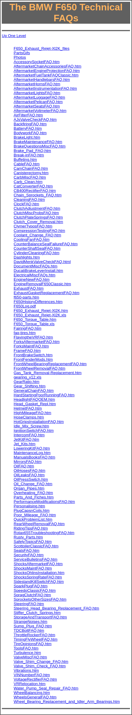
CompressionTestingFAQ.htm (39, 230)
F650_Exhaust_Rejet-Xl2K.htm (41, 310)
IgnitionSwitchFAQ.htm (34, 430)
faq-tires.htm (25, 333)
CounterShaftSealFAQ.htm (37, 248)
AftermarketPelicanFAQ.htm (38, 102)
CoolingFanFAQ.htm (32, 239)
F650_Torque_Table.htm (35, 319)
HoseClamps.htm (29, 417)
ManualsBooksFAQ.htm (34, 457)
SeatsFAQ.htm (26, 550)
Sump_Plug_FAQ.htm (33, 626)
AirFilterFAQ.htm (28, 115)
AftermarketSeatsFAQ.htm (37, 106)
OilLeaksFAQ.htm (29, 475)
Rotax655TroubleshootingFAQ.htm (44, 532)
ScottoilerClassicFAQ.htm (36, 546)
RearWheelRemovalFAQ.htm (39, 524)
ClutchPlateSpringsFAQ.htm (38, 217)
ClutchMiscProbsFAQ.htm (36, 213)
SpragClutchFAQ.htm (32, 595)
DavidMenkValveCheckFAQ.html (42, 261)
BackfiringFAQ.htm (30, 124)
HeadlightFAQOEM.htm (34, 399)
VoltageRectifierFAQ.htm (35, 679)
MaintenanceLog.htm (32, 453)
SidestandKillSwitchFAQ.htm (39, 581)
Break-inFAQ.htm (29, 155)
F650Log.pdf (25, 306)
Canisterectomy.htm (31, 173)
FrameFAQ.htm (27, 350)
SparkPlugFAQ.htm (30, 586)
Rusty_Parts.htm (28, 537)
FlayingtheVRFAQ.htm (33, 337)
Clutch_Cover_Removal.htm (38, 221)
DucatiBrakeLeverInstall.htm (38, 270)
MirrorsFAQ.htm (28, 461)
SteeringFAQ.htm (29, 604)
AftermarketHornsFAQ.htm (37, 84)
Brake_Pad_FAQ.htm (32, 150)
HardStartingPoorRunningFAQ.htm (44, 395)
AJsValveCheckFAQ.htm (35, 119)
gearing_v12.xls (27, 377)
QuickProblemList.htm (33, 519)
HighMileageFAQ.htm (32, 413)
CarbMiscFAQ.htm (30, 177)
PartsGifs (22, 53)
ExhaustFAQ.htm (29, 288)
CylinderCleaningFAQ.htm (36, 253)
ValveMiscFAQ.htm (30, 657)
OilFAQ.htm (24, 466)
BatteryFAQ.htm (28, 128)
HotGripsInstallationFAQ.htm (39, 421)
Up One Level (14, 35)
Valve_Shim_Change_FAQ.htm (41, 661)
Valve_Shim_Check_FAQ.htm (40, 666)
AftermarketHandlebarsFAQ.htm (42, 79)
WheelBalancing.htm (32, 692)
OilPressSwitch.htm (31, 479)
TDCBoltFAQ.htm (29, 630)
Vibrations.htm (26, 670)
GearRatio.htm (26, 381)
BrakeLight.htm (27, 137)
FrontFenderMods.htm (33, 359)
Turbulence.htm (27, 652)
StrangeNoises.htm (30, 621)
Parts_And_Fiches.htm (34, 497)
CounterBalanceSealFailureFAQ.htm (46, 244)
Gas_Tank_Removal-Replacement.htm (48, 373)
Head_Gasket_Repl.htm (35, 404)
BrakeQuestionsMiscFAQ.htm (40, 146)
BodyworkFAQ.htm (30, 133)
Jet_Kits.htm (24, 444)
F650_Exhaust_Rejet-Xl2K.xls (40, 315)
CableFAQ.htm (26, 164)
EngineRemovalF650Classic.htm (42, 284)
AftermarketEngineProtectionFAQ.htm (47, 70)
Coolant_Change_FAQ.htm (37, 235)
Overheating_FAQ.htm (33, 492)
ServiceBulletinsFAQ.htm (35, 559)
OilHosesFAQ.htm (29, 470)
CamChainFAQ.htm (31, 168)
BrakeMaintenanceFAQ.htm (38, 142)
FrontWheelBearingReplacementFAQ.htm (50, 364)
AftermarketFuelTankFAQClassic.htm (46, 75)
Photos (20, 57)
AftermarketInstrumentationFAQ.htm (45, 88)
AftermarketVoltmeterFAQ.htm (40, 110)
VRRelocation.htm (29, 684)
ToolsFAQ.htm (26, 648)
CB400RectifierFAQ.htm (35, 190)
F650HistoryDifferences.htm (38, 301)
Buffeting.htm (25, 159)
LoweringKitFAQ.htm (32, 448)
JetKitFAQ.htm (26, 439)
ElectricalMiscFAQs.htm (34, 275)
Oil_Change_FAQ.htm (33, 484)
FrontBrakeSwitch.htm (33, 355)
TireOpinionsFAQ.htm (33, 644)
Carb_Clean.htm (28, 181)
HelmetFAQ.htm (28, 408)
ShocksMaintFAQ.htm (33, 568)
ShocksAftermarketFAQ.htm (38, 564)
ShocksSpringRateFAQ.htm (38, 577)
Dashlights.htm (27, 257)
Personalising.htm (29, 506)
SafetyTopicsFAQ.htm (33, 541)
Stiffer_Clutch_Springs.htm (37, 612)
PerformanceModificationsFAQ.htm (44, 501)
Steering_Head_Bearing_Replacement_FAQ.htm (56, 608)
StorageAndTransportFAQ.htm (40, 617)
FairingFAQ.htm (27, 328)
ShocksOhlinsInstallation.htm (39, 572)
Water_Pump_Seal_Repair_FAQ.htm (46, 688)
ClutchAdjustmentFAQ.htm (37, 208)
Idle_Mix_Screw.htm (31, 426)
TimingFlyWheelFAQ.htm (36, 639)
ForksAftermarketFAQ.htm (37, 341)
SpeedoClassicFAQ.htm (35, 590)
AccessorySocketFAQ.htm (37, 62)
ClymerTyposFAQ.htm (33, 226)
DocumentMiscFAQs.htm (35, 266)
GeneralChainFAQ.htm (34, 390)
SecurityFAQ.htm (29, 555)
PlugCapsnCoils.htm (32, 510)
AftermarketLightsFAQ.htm (37, 93)
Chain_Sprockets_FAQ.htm (38, 195)
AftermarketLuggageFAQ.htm (39, 97)
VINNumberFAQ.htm (32, 675)
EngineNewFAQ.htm (32, 279)
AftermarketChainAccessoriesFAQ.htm (47, 66)
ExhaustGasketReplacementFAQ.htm (46, 293)
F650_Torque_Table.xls (34, 324)
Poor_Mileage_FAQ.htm (35, 515)
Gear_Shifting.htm (29, 386)
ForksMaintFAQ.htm (31, 346)
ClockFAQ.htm (26, 204)
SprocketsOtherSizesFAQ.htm (40, 599)
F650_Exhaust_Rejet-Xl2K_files (41, 48)
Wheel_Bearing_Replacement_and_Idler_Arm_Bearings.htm (67, 701)
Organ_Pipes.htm (29, 488)
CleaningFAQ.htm (29, 199)
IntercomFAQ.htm (29, 435)
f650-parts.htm (26, 297)
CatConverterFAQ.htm (33, 186)
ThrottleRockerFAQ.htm (34, 635)
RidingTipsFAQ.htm (31, 528)
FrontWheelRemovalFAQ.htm (39, 368)
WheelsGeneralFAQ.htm (35, 697)
